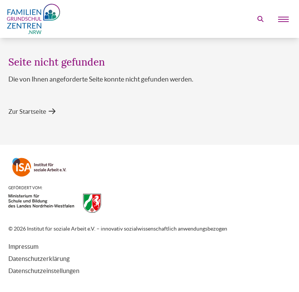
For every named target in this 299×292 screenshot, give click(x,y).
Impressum (23, 246)
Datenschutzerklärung (39, 258)
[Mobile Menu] (283, 19)
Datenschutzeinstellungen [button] (43, 270)
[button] (31, 111)
